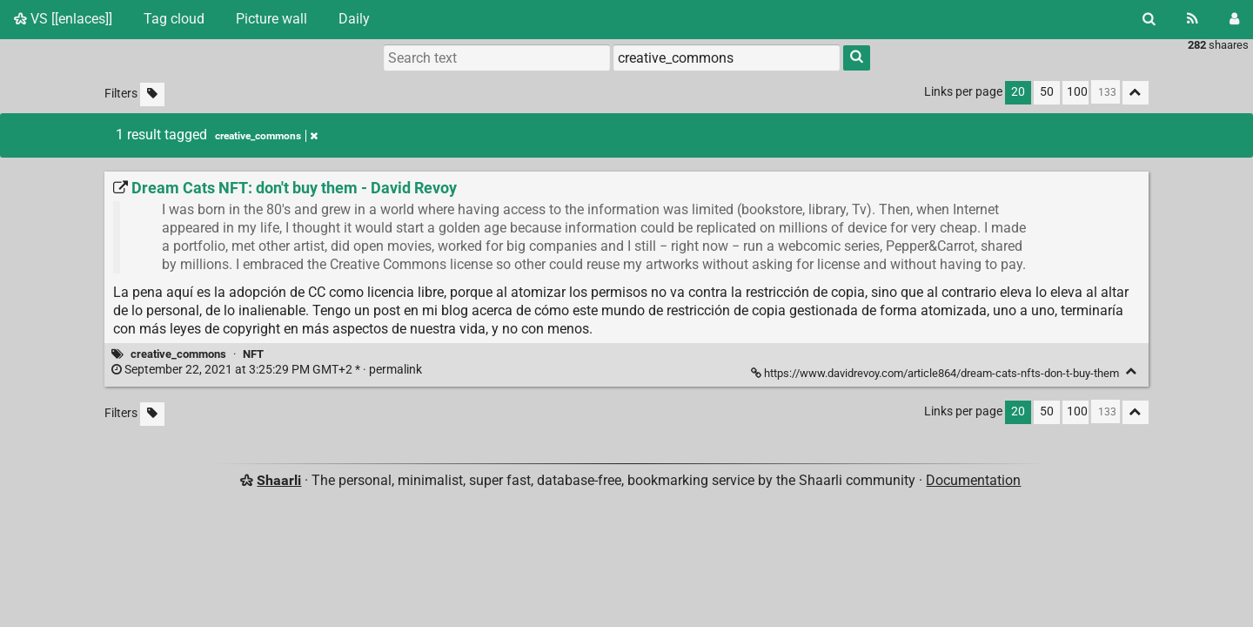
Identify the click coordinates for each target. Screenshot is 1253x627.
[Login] (1234, 19)
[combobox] (726, 57)
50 (1047, 91)
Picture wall (271, 18)
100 (1077, 91)
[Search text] (497, 57)
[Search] (1149, 19)
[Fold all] (1135, 92)
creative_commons (178, 354)
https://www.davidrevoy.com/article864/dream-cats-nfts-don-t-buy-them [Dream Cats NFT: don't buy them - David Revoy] (936, 373)
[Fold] (1132, 371)
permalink (268, 369)
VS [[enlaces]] (63, 18)
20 (1018, 91)
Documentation (973, 480)
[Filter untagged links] (152, 94)
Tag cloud (174, 18)
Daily (354, 18)
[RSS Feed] (1192, 19)
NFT (253, 354)
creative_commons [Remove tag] (266, 136)
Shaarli (279, 480)
